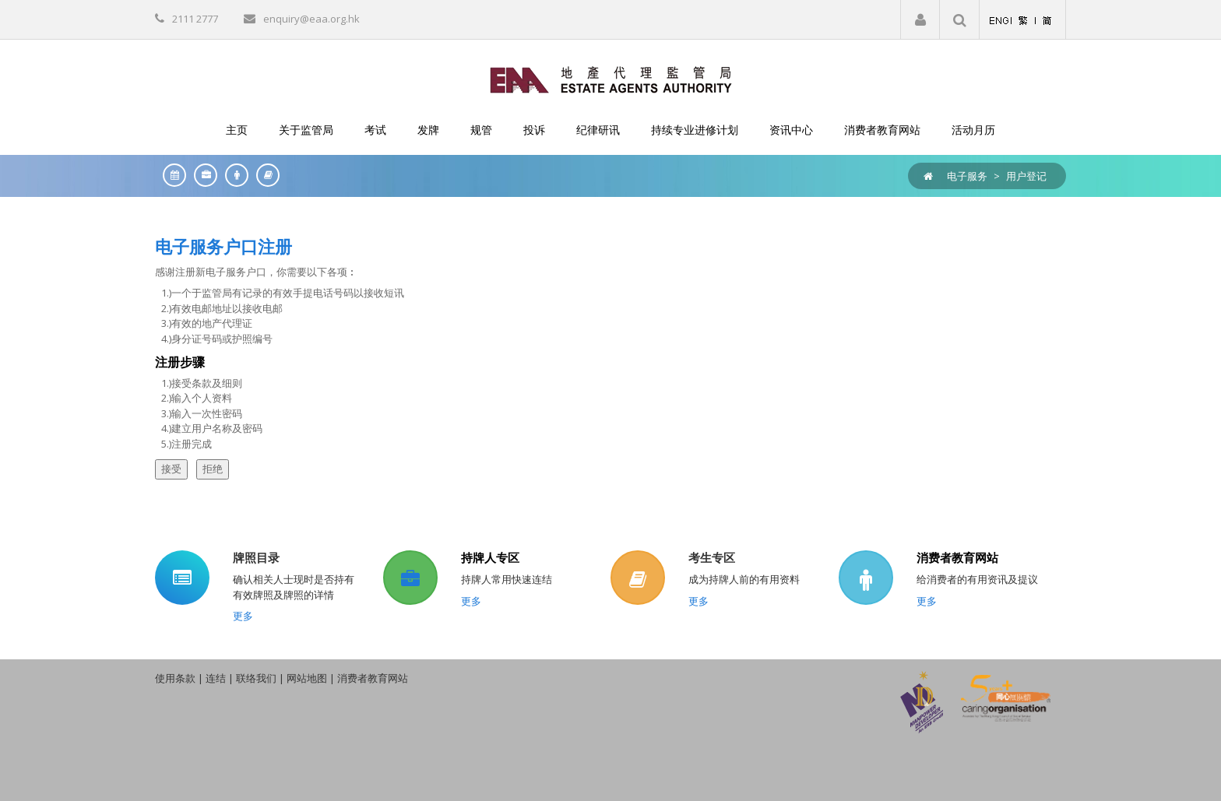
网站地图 (307, 678)
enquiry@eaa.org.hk (311, 19)
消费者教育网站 (957, 557)
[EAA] (611, 79)
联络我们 (256, 678)
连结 (216, 678)
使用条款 (175, 678)
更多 (243, 616)
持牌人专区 (490, 557)
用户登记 (1026, 176)
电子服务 (967, 176)
